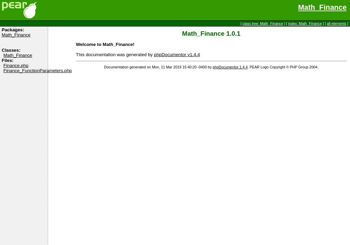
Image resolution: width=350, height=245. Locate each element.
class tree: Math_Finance (263, 23)
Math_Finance (322, 7)
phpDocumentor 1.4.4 (230, 67)
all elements (336, 23)
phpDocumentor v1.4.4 (177, 54)
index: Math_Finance (305, 23)
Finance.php (15, 65)
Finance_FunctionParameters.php (37, 70)
